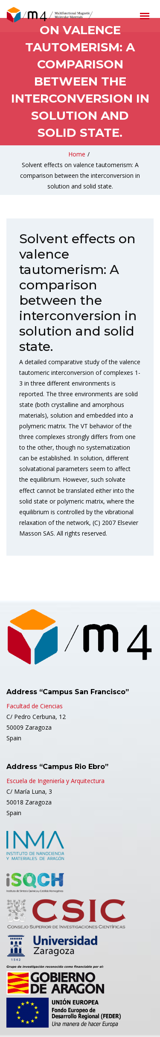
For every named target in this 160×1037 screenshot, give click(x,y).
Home (76, 154)
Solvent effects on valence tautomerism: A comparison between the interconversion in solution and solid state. (80, 175)
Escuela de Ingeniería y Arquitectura (55, 781)
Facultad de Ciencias (34, 706)
